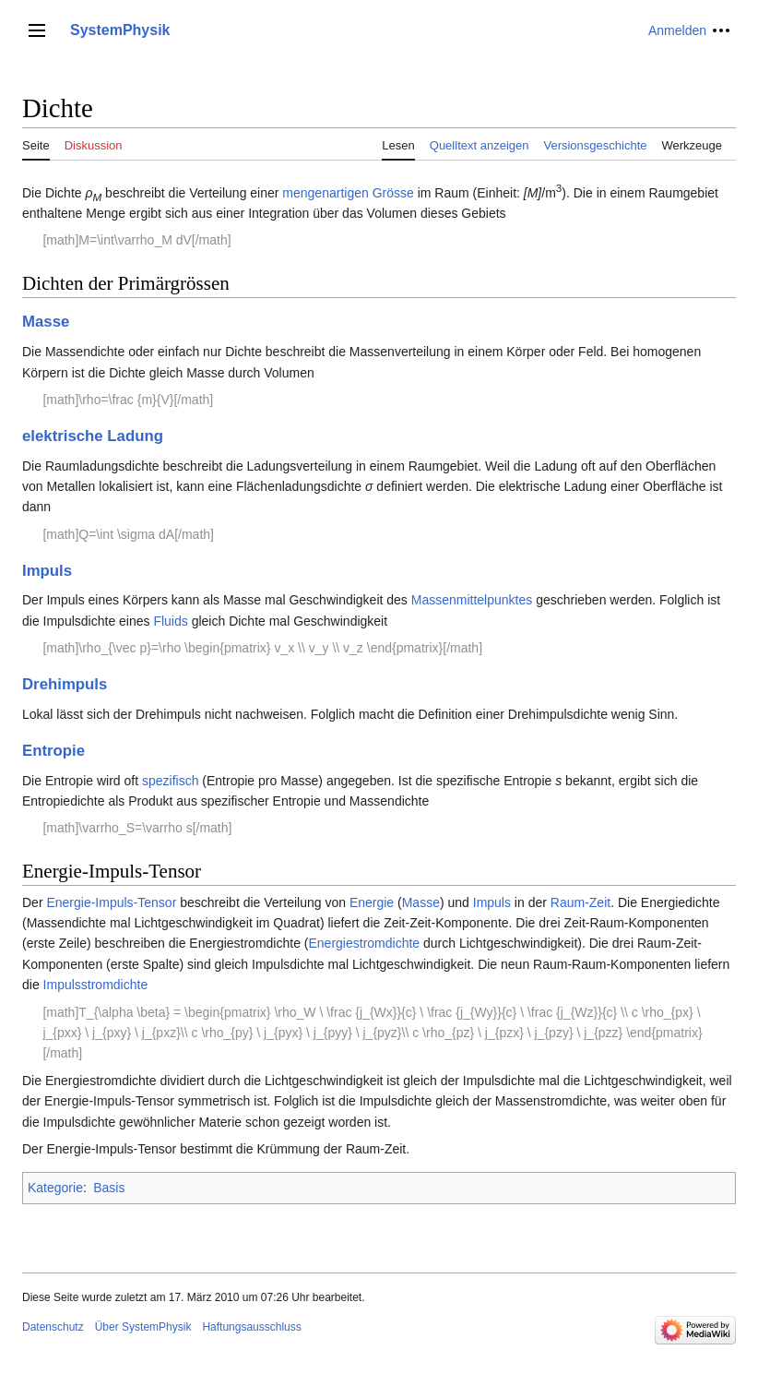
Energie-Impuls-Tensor (111, 902)
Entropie (53, 750)
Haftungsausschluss (251, 1326)
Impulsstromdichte (95, 984)
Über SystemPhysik (143, 1326)
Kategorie (55, 1187)
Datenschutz (53, 1326)
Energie (371, 902)
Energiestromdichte (364, 943)
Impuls (47, 571)
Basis (108, 1187)
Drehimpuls (64, 684)
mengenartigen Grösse (347, 192)
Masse (45, 321)
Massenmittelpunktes (472, 599)
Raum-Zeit (580, 902)
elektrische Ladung (92, 436)
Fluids (170, 621)
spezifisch (170, 780)
